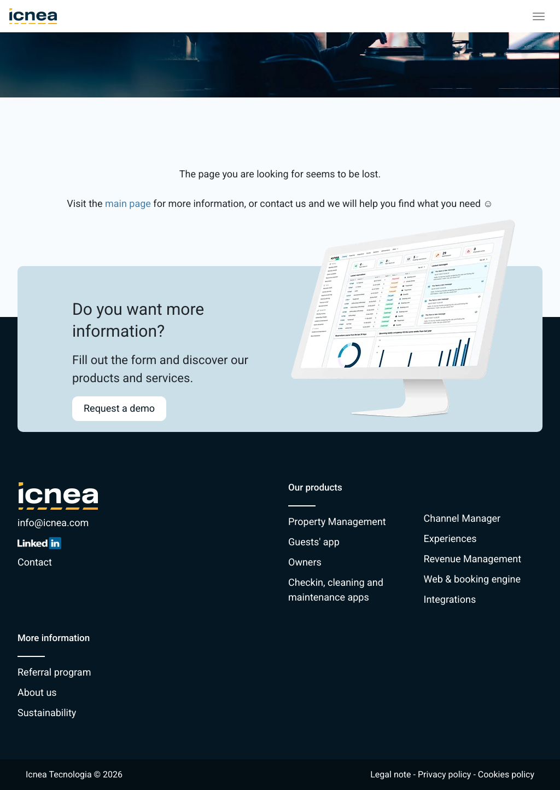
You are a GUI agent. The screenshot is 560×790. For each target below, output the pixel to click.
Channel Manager (462, 518)
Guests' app (314, 542)
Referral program (54, 672)
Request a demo (119, 408)
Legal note (390, 774)
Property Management (337, 522)
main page (128, 204)
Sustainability (47, 713)
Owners (305, 562)
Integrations (450, 600)
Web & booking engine (472, 579)
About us (37, 693)
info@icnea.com (53, 523)
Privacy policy (444, 774)
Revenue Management (473, 559)
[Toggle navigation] (538, 16)
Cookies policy (506, 774)
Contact (35, 562)
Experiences (450, 539)
